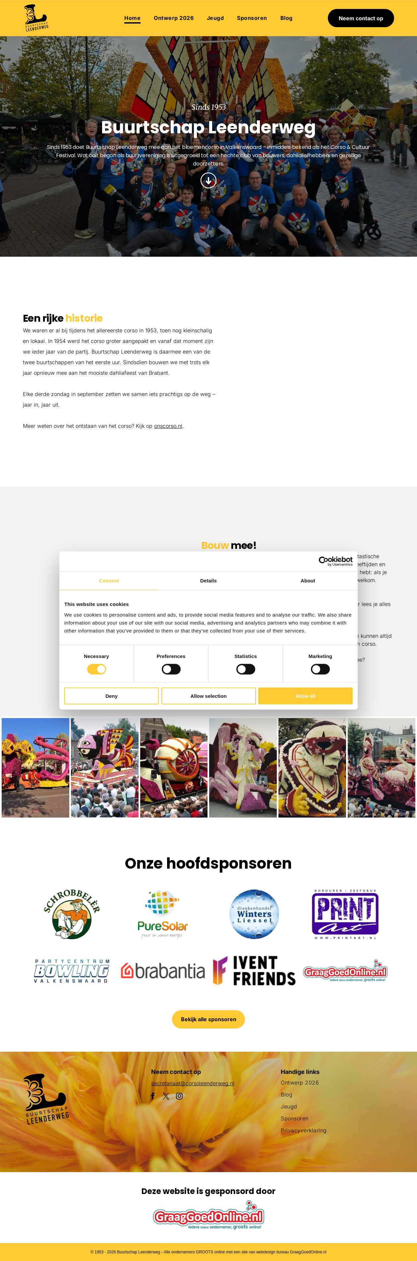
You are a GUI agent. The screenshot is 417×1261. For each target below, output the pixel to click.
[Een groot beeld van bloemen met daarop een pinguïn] (243, 768)
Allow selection (208, 695)
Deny (111, 695)
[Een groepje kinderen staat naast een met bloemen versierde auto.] (272, 321)
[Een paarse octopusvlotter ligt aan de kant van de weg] (35, 768)
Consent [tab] (109, 580)
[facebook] (153, 1097)
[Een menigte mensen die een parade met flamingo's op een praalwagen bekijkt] (352, 422)
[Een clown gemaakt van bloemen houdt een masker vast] (312, 768)
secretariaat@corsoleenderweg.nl (192, 1083)
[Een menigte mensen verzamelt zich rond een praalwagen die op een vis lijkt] (105, 768)
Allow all (305, 695)
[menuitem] (132, 18)
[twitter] (166, 1097)
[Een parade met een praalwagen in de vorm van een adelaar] (352, 341)
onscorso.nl (168, 426)
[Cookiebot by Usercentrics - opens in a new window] (324, 561)
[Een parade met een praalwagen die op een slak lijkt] (174, 768)
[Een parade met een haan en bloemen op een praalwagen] (272, 402)
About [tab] (308, 580)
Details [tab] (208, 580)
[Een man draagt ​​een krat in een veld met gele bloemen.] (64, 551)
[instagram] (179, 1097)
